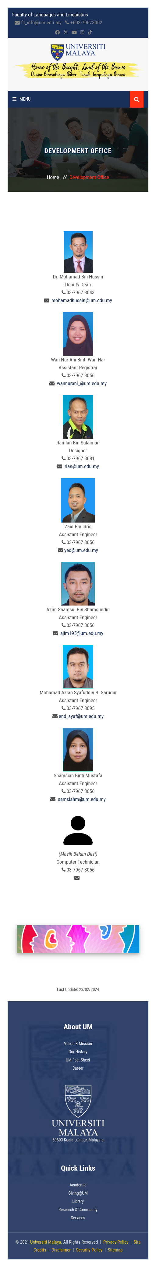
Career (78, 1068)
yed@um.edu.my (81, 550)
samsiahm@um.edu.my (82, 799)
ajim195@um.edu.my (81, 633)
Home (53, 177)
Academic (78, 1184)
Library (78, 1201)
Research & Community (78, 1209)
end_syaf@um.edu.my (81, 716)
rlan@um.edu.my (82, 466)
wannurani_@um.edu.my (82, 383)
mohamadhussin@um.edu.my (81, 300)
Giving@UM (78, 1193)
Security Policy (89, 1250)
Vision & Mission (78, 1043)
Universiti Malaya (45, 1242)
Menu (21, 99)
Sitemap (115, 1250)
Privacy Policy (115, 1242)
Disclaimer (61, 1250)
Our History (78, 1051)
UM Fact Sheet (78, 1060)
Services (78, 1217)
